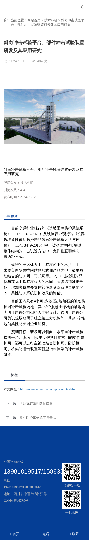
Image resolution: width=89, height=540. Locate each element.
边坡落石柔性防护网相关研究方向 (38, 404)
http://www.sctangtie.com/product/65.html (48, 389)
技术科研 (50, 20)
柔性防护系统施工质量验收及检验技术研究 (38, 418)
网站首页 (34, 20)
